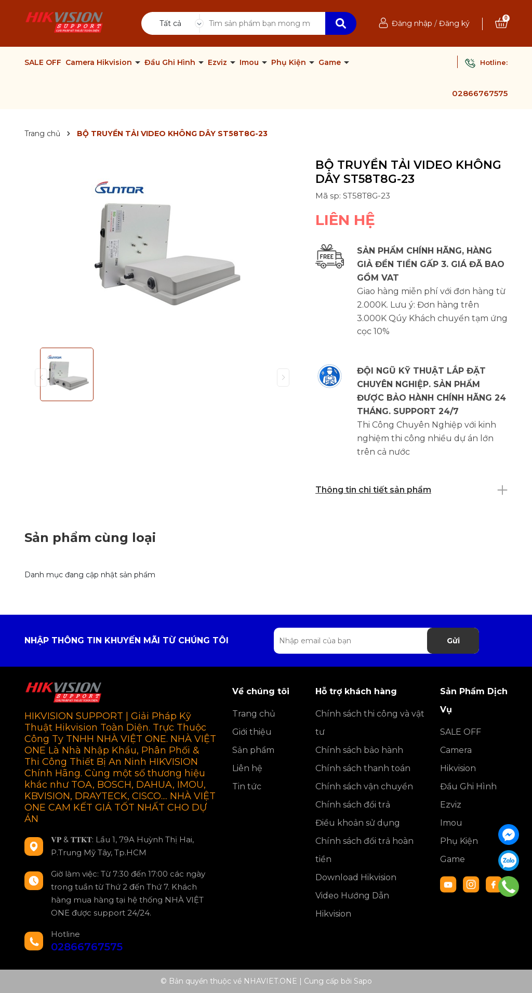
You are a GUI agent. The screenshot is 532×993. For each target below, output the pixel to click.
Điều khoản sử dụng (357, 823)
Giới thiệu (252, 732)
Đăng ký (454, 23)
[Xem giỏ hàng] (501, 23)
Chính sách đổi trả (352, 805)
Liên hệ (247, 768)
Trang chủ (253, 714)
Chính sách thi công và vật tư (369, 723)
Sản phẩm (253, 750)
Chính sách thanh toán (362, 768)
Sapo (363, 981)
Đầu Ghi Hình (170, 62)
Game (330, 62)
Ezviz (218, 62)
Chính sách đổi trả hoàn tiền (364, 850)
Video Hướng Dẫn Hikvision (352, 905)
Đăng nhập (412, 23)
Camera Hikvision (99, 62)
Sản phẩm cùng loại (90, 537)
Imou (250, 62)
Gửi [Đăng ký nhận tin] (453, 640)
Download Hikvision (355, 877)
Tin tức (246, 786)
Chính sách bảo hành (359, 750)
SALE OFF (42, 62)
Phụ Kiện (289, 62)
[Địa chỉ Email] (376, 641)
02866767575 (480, 93)
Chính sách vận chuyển (364, 786)
